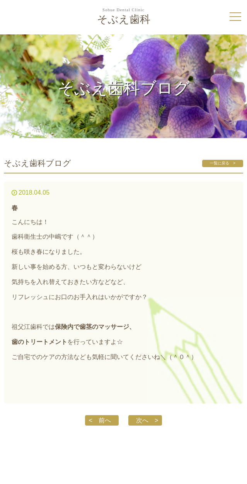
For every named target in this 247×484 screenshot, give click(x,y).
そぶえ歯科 (123, 16)
